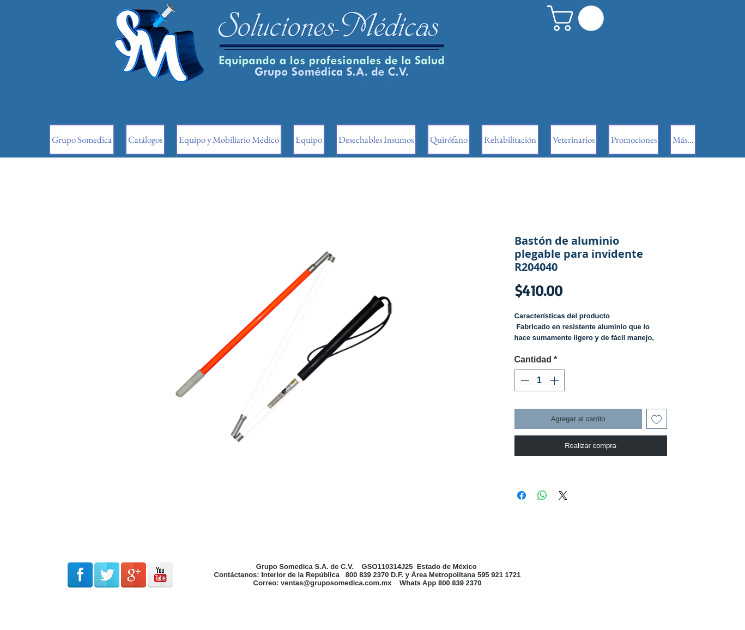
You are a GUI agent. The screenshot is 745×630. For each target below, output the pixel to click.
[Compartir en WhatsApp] (542, 495)
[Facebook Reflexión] (80, 574)
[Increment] (555, 380)
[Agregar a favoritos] (656, 419)
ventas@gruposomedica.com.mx (336, 583)
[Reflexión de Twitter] (106, 574)
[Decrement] (523, 380)
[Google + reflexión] (133, 574)
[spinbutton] (539, 380)
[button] (578, 18)
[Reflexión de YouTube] (160, 574)
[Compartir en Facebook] (521, 495)
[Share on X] (563, 495)
